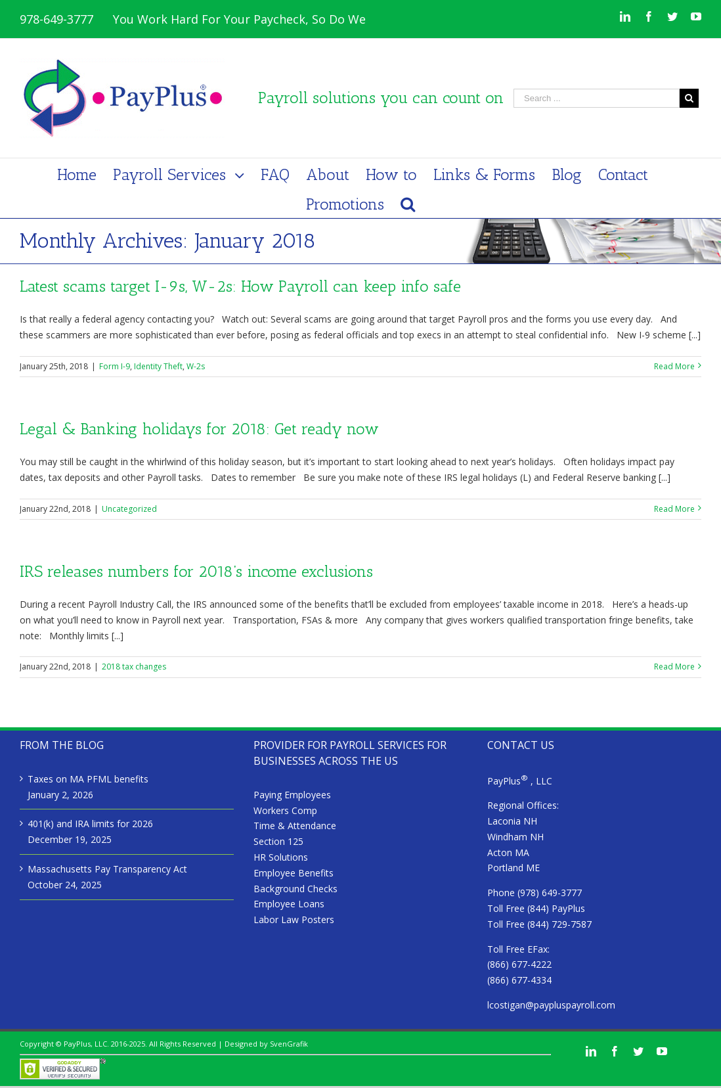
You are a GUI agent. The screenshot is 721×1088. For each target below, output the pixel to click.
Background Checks (295, 888)
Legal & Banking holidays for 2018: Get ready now (199, 428)
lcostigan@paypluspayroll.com (551, 1005)
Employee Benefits (293, 873)
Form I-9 (114, 366)
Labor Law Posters (293, 919)
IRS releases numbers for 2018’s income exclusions (196, 571)
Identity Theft (158, 366)
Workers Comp (285, 810)
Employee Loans (288, 903)
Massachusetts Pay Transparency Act (107, 869)
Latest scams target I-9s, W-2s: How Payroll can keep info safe (240, 286)
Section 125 (278, 841)
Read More (674, 366)
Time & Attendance (294, 825)
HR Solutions (280, 857)
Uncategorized (129, 508)
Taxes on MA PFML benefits (88, 779)
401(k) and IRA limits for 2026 (90, 823)
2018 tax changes (134, 666)
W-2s (195, 366)
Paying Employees (292, 794)
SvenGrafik (289, 1044)
